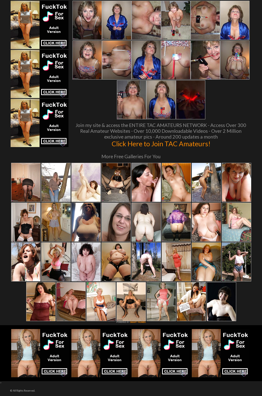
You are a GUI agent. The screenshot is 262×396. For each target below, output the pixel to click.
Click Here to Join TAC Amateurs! (161, 144)
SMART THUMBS (138, 322)
